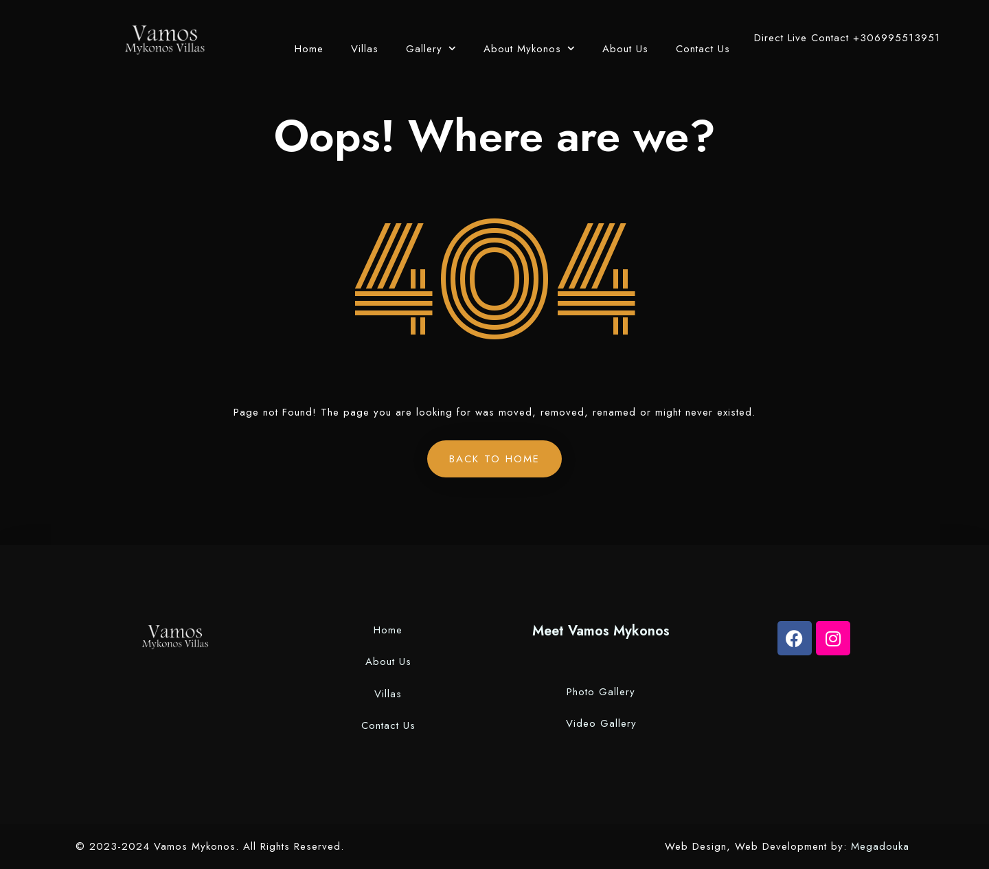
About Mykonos (522, 48)
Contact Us (703, 48)
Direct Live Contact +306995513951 (847, 37)
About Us (625, 48)
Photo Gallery (601, 691)
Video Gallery (601, 723)
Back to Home (494, 458)
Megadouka (882, 846)
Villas (364, 48)
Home (309, 48)
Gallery (424, 48)
